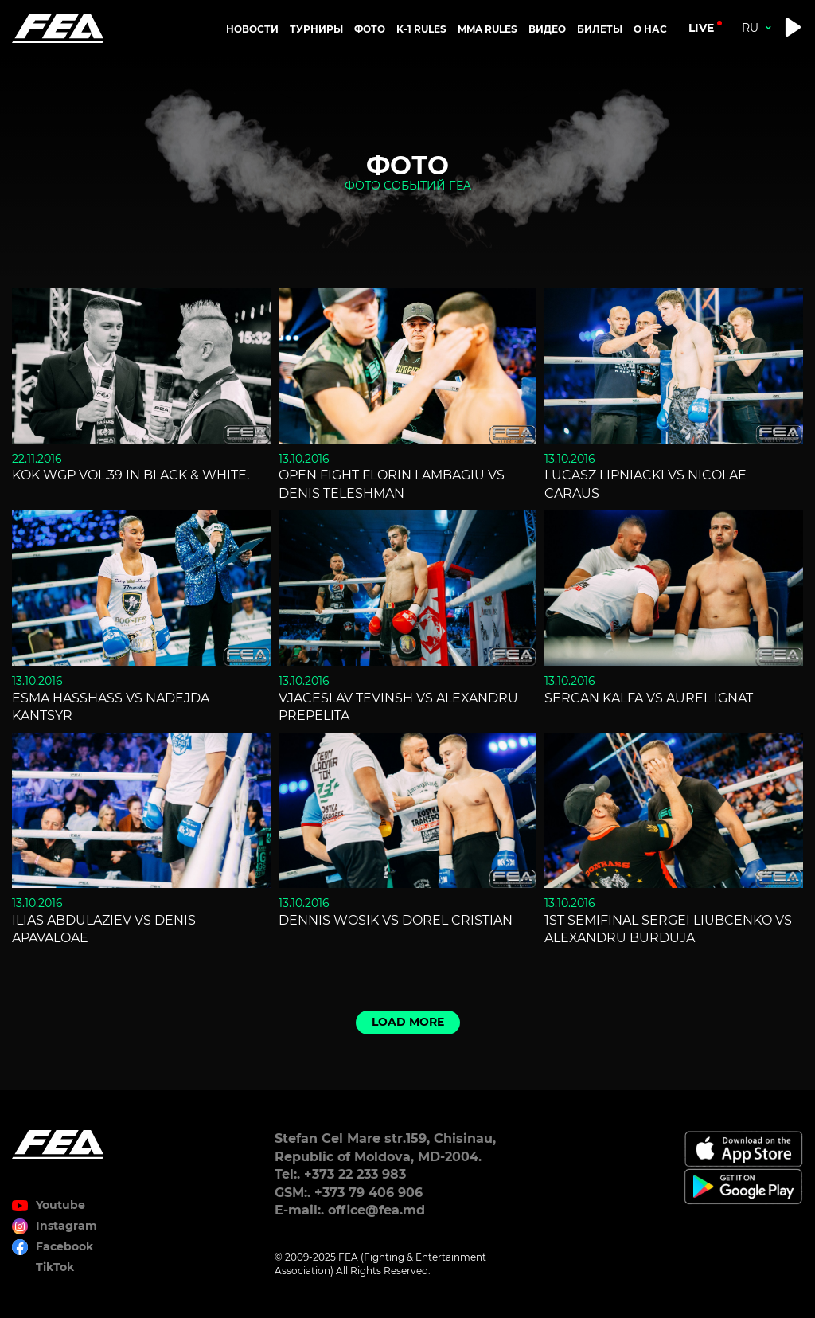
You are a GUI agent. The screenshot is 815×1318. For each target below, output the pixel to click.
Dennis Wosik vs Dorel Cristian (396, 920)
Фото (369, 29)
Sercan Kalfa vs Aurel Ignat (648, 698)
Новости (252, 29)
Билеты (599, 29)
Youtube (60, 1205)
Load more (408, 1022)
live (701, 28)
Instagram (66, 1225)
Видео (547, 29)
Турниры (316, 29)
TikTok (55, 1267)
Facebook (64, 1246)
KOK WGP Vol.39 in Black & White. (130, 475)
